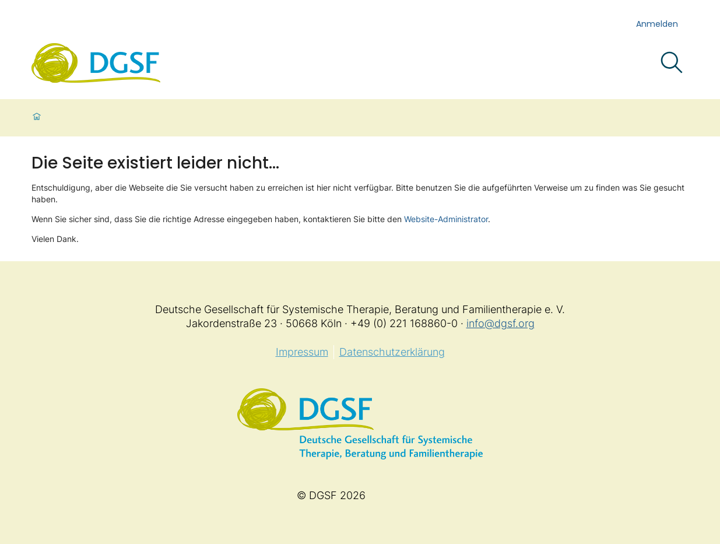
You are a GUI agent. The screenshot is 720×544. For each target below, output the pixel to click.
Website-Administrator (446, 219)
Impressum (302, 352)
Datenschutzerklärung (392, 352)
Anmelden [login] (657, 24)
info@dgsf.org (500, 323)
